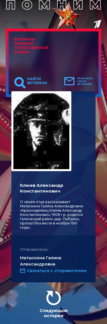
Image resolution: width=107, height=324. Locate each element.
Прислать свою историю (85, 81)
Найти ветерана (37, 81)
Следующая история (54, 313)
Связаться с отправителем (56, 270)
